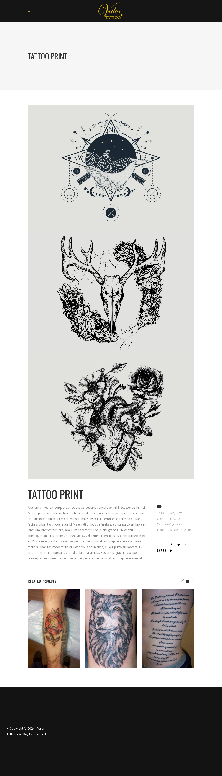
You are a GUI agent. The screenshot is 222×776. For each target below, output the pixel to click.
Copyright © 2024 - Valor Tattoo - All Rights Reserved (26, 731)
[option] (54, 628)
